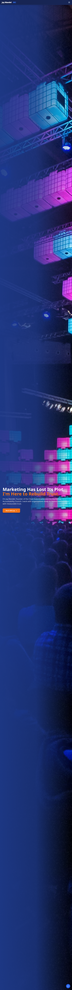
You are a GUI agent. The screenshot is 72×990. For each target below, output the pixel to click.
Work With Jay (11, 510)
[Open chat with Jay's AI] (68, 986)
